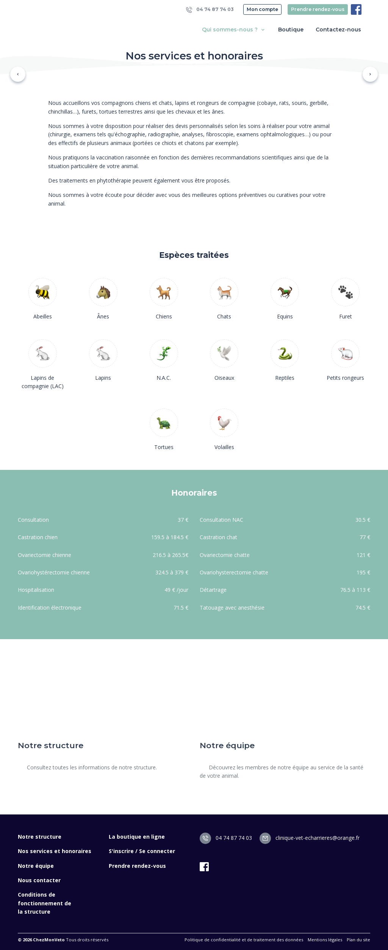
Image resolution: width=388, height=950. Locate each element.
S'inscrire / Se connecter (142, 851)
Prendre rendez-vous (317, 9)
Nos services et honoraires (54, 851)
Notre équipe (36, 865)
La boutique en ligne (137, 836)
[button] (17, 74)
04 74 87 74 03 (210, 9)
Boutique (291, 29)
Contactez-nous (338, 29)
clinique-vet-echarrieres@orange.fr (310, 837)
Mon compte (262, 9)
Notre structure (39, 836)
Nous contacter (39, 880)
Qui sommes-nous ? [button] (234, 29)
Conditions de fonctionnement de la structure (44, 903)
